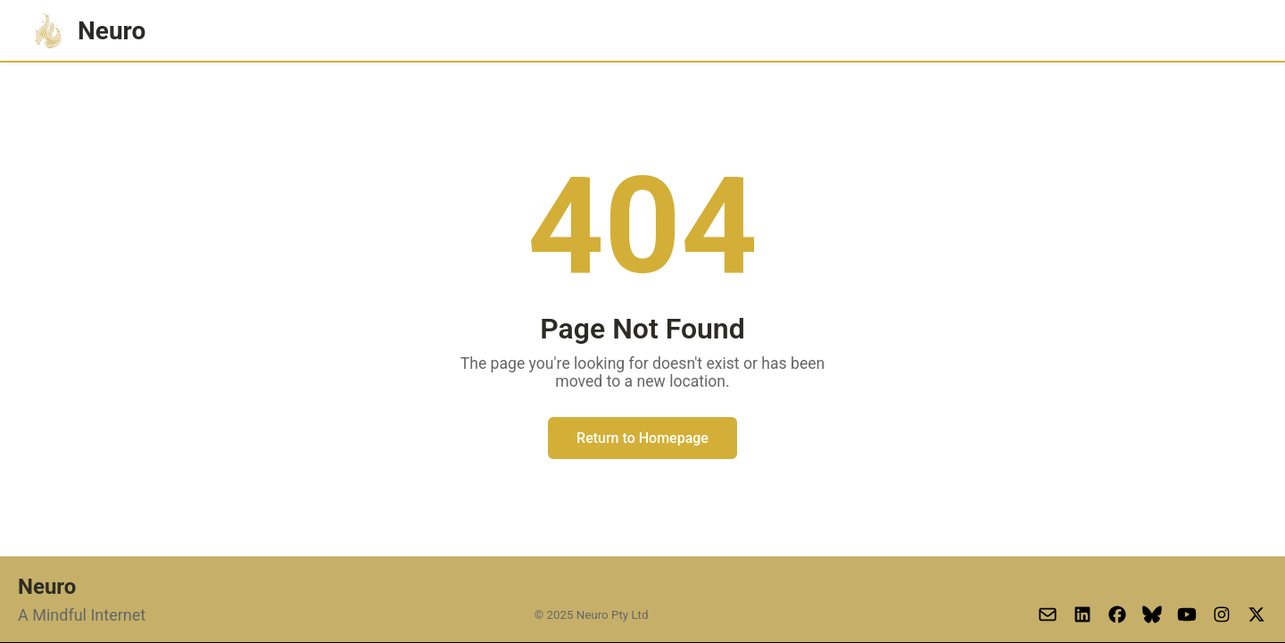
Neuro (87, 31)
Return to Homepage (642, 438)
